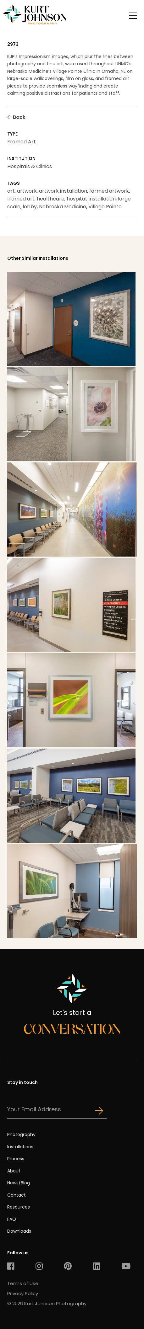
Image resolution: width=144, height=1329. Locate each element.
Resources (18, 1207)
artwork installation (63, 191)
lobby (30, 206)
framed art (21, 198)
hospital (76, 198)
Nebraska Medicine (62, 206)
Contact (16, 1195)
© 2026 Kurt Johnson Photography (46, 1303)
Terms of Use (22, 1283)
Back (16, 117)
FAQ (11, 1219)
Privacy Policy (22, 1293)
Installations (20, 1147)
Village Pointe (105, 206)
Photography (21, 1134)
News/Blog (18, 1183)
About (13, 1171)
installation (102, 198)
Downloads (19, 1231)
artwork (27, 191)
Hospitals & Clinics (29, 166)
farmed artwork (109, 191)
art (11, 191)
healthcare (50, 198)
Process (15, 1159)
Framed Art (21, 141)
